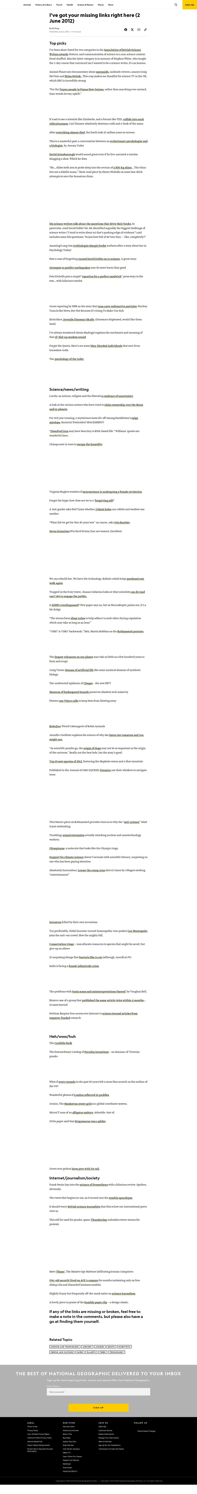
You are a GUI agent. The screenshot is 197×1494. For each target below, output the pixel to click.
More (110, 4)
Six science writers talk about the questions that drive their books (90, 233)
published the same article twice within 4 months (113, 1009)
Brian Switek (73, 85)
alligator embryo (82, 1122)
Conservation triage (61, 953)
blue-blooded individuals (106, 355)
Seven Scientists (59, 540)
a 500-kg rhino (122, 177)
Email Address (53, 1395)
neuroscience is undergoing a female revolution (112, 501)
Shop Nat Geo (68, 1454)
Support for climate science (66, 866)
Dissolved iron (59, 440)
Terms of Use (32, 1436)
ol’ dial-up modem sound (70, 346)
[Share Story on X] (132, 39)
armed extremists (73, 844)
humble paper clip (95, 1311)
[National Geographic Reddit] (167, 1435)
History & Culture (43, 4)
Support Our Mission (71, 1469)
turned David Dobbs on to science (99, 268)
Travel (59, 4)
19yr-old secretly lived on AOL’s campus (73, 1290)
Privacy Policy (32, 1440)
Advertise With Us (70, 1480)
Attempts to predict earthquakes (69, 277)
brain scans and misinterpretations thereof (98, 1001)
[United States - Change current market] (144, 1440)
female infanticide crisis (84, 975)
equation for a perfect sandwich (101, 286)
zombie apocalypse (120, 1207)
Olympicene (56, 858)
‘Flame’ (60, 1281)
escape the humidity (89, 453)
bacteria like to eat (90, 966)
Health (70, 4)
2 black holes (103, 518)
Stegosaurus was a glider (90, 1130)
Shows (101, 4)
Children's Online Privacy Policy (39, 1447)
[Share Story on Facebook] (126, 39)
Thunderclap (99, 1229)
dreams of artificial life (79, 679)
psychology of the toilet (69, 368)
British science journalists (84, 1216)
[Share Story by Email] (139, 39)
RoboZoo (54, 735)
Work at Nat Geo (105, 1451)
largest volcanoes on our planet (74, 666)
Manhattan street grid (78, 1113)
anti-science (131, 831)
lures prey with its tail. (86, 1178)
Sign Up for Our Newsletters (110, 1454)
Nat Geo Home (69, 1436)
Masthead (67, 1473)
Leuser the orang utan (91, 879)
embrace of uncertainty (118, 405)
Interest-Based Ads (34, 1451)
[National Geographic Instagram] (135, 1435)
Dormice (105, 779)
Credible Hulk (63, 1052)
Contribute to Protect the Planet (111, 1458)
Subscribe (102, 1436)
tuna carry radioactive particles (117, 315)
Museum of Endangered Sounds (69, 701)
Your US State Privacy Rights (38, 1443)
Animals (27, 4)
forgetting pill (104, 510)
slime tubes (78, 627)
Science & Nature (85, 4)
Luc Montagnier (137, 940)
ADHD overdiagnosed (65, 614)
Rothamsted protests (130, 641)
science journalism (123, 1303)
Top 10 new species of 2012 (65, 771)
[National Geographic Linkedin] (156, 1435)
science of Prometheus (94, 1194)
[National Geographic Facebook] (140, 1435)
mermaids (102, 81)
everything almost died (70, 142)
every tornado (67, 1091)
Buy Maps (66, 1447)
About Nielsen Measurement (38, 1454)
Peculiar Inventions (96, 1061)
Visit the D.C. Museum (71, 1458)
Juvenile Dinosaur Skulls (78, 329)
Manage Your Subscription (109, 1447)
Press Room (67, 1477)
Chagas (88, 692)
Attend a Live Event (71, 1440)
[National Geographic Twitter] (145, 1435)
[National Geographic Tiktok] (162, 1435)
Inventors (55, 931)
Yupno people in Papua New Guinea (82, 99)
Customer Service (105, 1440)
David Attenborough (62, 164)
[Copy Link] (145, 39)
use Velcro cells (68, 710)
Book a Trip (67, 1443)
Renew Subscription (106, 1443)
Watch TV (67, 1462)
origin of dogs (92, 757)
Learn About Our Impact (72, 1466)
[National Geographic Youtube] (151, 1435)
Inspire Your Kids (69, 1451)
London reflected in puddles (91, 1104)
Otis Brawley (122, 532)
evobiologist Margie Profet (89, 255)
